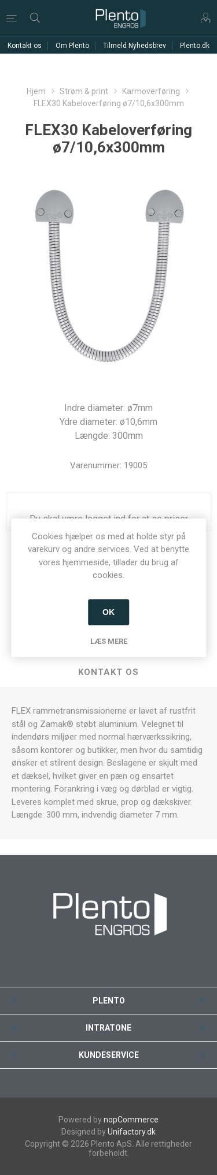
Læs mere (108, 641)
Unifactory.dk (132, 1131)
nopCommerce (131, 1119)
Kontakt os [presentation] (108, 672)
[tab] (108, 672)
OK (108, 612)
